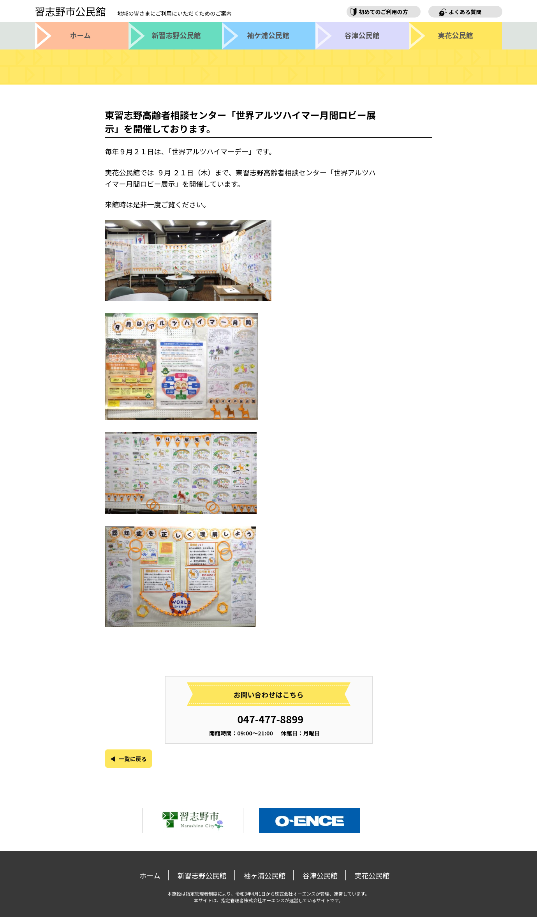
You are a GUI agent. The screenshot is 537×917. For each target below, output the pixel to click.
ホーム (149, 875)
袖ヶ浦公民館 (264, 875)
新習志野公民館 (202, 875)
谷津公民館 (320, 875)
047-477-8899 (271, 719)
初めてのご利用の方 (383, 12)
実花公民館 (372, 875)
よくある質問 (465, 12)
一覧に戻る (133, 758)
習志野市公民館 (133, 11)
